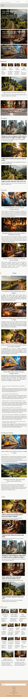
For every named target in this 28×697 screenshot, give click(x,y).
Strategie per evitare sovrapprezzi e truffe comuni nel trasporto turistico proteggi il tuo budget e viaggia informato (14, 137)
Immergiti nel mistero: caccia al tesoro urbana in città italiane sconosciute (14, 233)
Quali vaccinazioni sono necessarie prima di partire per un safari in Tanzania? (13, 345)
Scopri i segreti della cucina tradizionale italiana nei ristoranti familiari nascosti (13, 32)
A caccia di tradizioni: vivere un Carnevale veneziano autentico (14, 208)
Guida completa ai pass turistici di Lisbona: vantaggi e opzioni (13, 372)
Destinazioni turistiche (14, 692)
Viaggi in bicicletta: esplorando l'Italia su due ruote (13, 12)
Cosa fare (14, 689)
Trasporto (14, 688)
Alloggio (14, 691)
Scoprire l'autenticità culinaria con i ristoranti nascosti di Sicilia (14, 259)
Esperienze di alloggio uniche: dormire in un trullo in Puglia (13, 319)
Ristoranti (14, 686)
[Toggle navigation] (2, 5)
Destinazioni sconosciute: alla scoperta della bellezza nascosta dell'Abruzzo (14, 414)
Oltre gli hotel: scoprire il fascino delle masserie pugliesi (14, 292)
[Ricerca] (22, 2)
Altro (14, 694)
